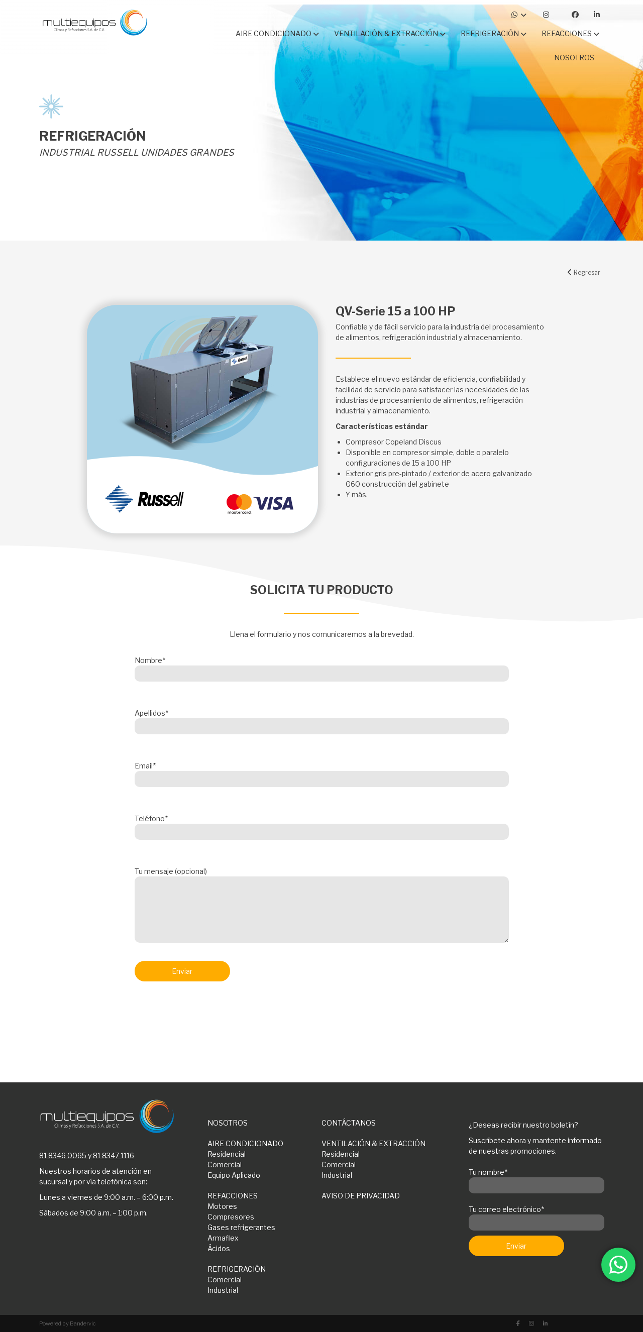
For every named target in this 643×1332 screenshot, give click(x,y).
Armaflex (223, 1238)
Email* (322, 772)
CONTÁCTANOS (349, 1123)
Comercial (224, 1164)
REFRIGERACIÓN (236, 1269)
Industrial (337, 1175)
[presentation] (211, 1015)
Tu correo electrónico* (536, 1216)
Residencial (226, 1154)
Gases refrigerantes (241, 1227)
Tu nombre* (536, 1179)
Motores (222, 1206)
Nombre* (322, 667)
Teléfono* (322, 825)
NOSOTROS (227, 1123)
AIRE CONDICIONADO (245, 1143)
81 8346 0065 (62, 1155)
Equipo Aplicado (233, 1175)
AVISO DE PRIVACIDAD (361, 1195)
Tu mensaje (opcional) (322, 905)
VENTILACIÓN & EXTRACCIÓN (373, 1143)
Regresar (584, 272)
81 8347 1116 (113, 1155)
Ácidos (218, 1248)
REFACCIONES (232, 1195)
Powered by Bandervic (67, 1323)
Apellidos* (322, 720)
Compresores (230, 1216)
